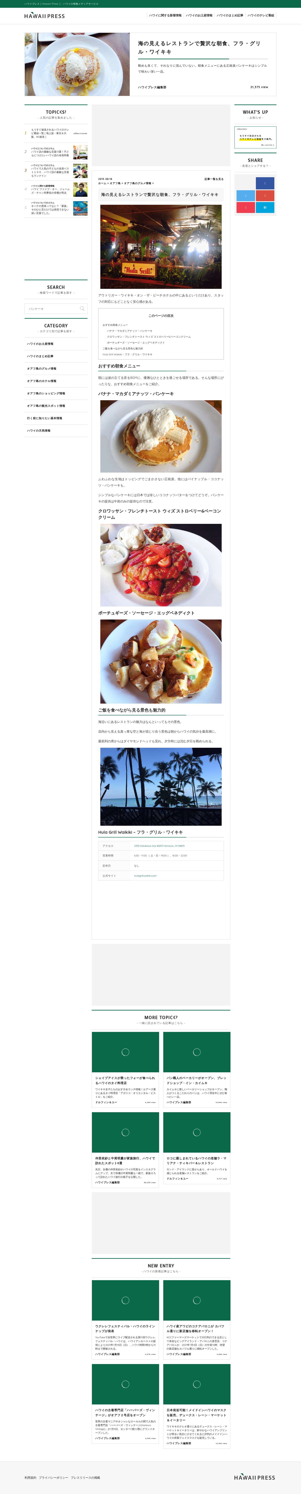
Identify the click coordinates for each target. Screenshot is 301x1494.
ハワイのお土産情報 (199, 15)
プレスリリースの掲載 (85, 1477)
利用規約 (30, 1477)
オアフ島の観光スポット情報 (46, 405)
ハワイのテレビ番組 (261, 15)
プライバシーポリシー (53, 1477)
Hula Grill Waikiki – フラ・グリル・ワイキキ (127, 354)
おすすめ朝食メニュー (115, 324)
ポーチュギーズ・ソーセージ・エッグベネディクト (136, 342)
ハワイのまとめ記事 (230, 15)
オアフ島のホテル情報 (41, 381)
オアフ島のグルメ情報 (41, 368)
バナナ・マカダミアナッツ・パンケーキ (129, 330)
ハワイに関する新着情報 (165, 15)
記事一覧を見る (214, 179)
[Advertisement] (127, 135)
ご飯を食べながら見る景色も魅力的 (123, 348)
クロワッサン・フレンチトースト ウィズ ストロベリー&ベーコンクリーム (149, 336)
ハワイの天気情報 (39, 430)
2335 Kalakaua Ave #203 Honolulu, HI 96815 (159, 845)
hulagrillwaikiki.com (145, 875)
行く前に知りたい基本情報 (44, 418)
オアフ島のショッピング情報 (46, 393)
